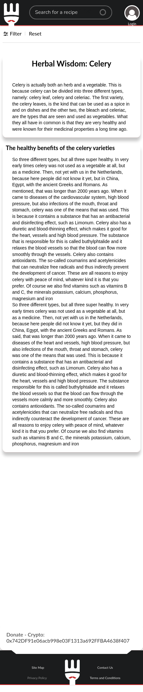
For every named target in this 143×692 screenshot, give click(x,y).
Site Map (37, 667)
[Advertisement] (71, 531)
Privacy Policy (37, 678)
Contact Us (105, 667)
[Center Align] (105, 10)
